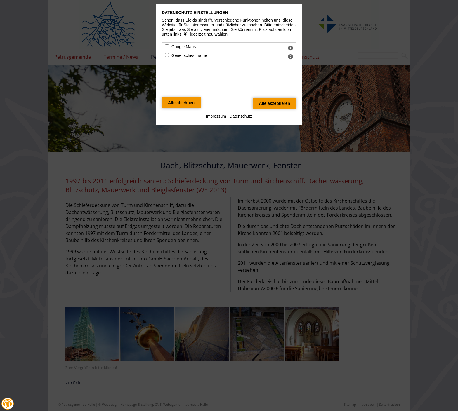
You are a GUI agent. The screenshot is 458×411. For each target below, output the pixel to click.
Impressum (216, 116)
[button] (7, 403)
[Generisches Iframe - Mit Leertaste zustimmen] (167, 55)
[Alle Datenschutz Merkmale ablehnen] (181, 102)
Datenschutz (240, 116)
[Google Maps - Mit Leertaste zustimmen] (167, 46)
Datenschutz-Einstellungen (195, 12)
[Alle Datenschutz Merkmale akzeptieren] (274, 103)
